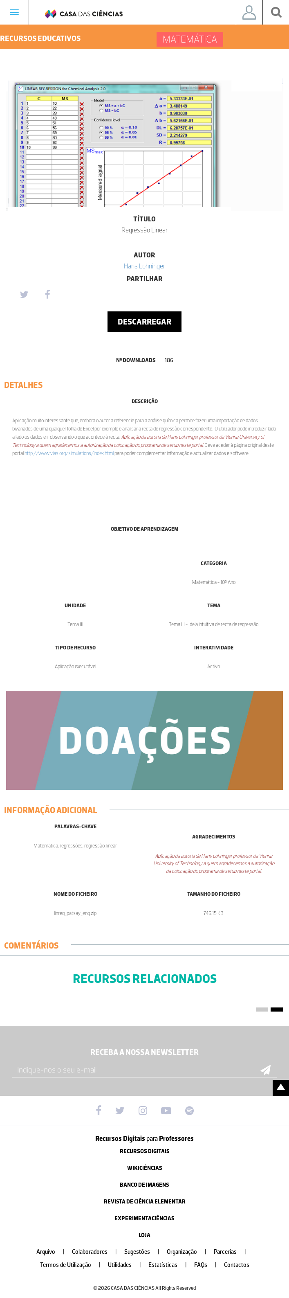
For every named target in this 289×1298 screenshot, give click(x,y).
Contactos (236, 1265)
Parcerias (233, 1252)
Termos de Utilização (73, 1265)
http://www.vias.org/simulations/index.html (69, 453)
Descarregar (144, 322)
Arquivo (53, 1252)
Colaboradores (97, 1252)
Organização (190, 1252)
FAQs (208, 1265)
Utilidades (128, 1265)
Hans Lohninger (144, 266)
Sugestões (145, 1252)
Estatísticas (170, 1265)
